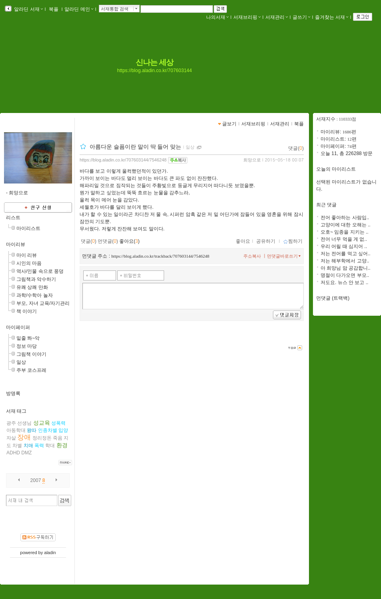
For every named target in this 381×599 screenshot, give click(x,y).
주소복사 (252, 256)
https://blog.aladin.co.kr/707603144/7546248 (123, 159)
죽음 (57, 438)
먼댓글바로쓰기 (284, 256)
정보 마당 (26, 346)
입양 (63, 430)
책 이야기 (26, 311)
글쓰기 (301, 17)
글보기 (229, 124)
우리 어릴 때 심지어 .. (344, 246)
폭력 (39, 445)
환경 (62, 445)
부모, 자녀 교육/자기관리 (43, 303)
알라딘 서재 (28, 9)
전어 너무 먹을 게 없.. (344, 239)
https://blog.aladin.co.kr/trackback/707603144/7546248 (160, 256)
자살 (11, 438)
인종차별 (47, 430)
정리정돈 (42, 438)
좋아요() (129, 241)
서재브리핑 (247, 17)
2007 (35, 480)
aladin (50, 552)
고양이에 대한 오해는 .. (346, 225)
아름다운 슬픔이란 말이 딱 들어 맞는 (135, 146)
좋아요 (243, 241)
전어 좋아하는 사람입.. (345, 217)
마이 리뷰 (26, 255)
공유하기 (265, 241)
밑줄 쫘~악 (28, 338)
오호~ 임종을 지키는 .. (345, 232)
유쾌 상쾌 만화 (32, 287)
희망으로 (252, 159)
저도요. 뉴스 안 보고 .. (344, 282)
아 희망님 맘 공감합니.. (346, 268)
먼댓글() (108, 241)
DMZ (26, 453)
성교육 (41, 423)
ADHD (13, 453)
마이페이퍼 (18, 327)
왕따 (31, 430)
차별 (17, 445)
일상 (21, 362)
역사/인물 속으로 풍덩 (40, 271)
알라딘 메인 (78, 9)
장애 (24, 437)
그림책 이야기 (31, 354)
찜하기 (293, 241)
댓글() (296, 148)
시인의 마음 (29, 263)
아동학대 (16, 430)
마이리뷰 (15, 244)
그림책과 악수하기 (36, 279)
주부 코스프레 (31, 370)
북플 (54, 9)
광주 (11, 423)
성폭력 (58, 423)
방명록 (13, 393)
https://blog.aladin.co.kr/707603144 (154, 70)
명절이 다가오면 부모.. (345, 275)
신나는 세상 (155, 62)
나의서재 (217, 17)
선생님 (24, 423)
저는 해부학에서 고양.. (345, 261)
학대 (50, 445)
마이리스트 (28, 228)
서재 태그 (16, 411)
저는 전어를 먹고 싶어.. (346, 253)
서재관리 (276, 17)
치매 (28, 445)
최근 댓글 (326, 205)
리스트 (13, 217)
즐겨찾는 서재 (331, 17)
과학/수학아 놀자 (34, 295)
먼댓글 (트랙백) (332, 298)
